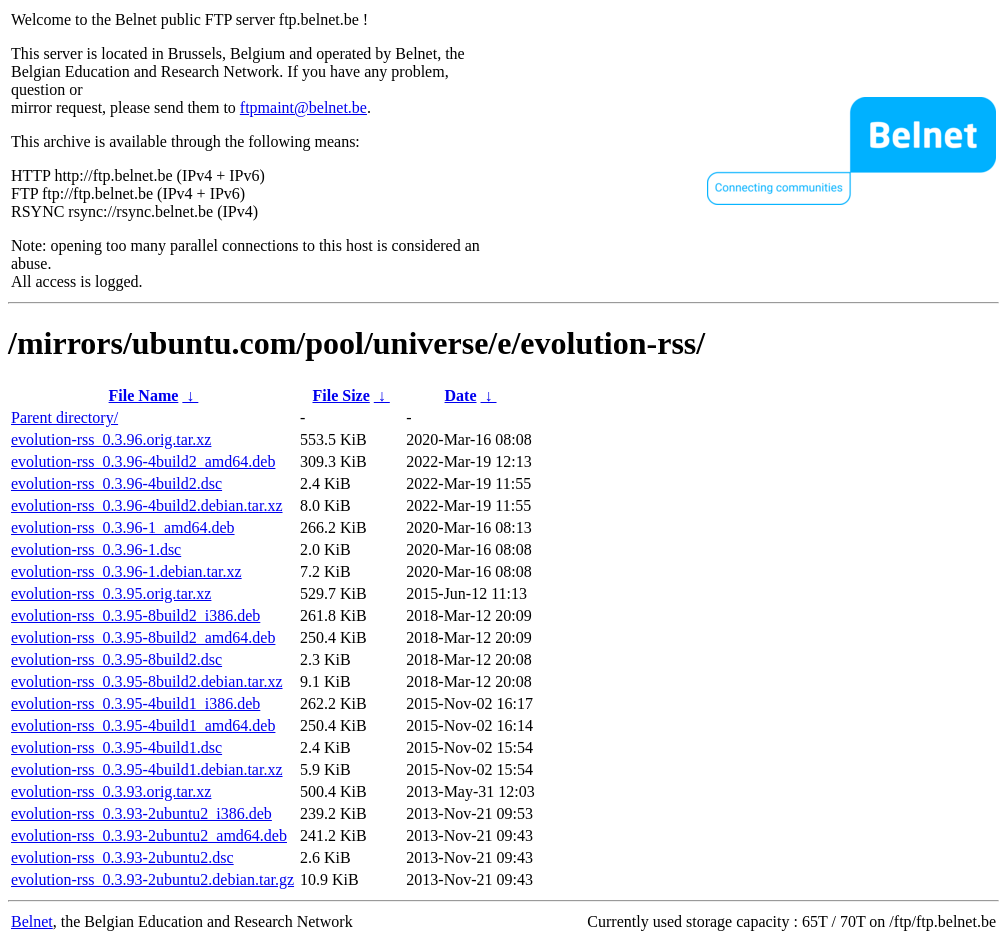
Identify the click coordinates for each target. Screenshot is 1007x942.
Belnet (32, 921)
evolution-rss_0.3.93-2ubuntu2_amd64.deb (149, 835)
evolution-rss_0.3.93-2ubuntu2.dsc (122, 857)
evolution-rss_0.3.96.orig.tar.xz (111, 439)
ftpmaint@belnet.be (303, 107)
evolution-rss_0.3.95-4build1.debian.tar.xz (147, 769)
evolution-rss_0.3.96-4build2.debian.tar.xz (147, 505)
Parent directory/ (64, 417)
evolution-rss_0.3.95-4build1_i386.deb (135, 703)
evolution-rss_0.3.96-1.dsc (96, 549)
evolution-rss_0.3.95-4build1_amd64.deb (143, 725)
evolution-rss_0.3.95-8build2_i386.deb (135, 615)
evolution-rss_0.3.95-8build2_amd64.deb (143, 637)
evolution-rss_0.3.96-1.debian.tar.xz (126, 571)
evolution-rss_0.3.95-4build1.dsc (116, 747)
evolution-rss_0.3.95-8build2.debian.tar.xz (147, 681)
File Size (340, 395)
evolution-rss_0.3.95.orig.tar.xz (111, 593)
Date (461, 395)
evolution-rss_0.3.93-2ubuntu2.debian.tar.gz (152, 879)
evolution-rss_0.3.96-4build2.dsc (116, 483)
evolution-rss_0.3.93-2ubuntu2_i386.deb (141, 813)
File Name (144, 395)
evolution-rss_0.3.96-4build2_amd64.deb (143, 461)
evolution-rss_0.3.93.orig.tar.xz (111, 791)
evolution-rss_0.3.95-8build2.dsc (116, 659)
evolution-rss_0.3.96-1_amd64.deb (123, 527)
